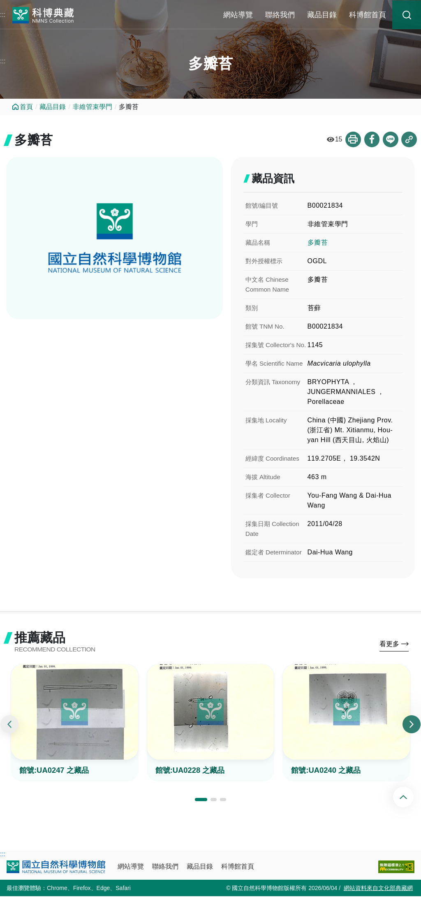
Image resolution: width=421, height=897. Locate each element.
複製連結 (409, 139)
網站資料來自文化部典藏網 (378, 888)
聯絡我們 (280, 15)
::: (2, 14)
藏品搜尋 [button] (406, 14)
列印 (352, 139)
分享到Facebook (371, 139)
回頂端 (410, 797)
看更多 (389, 644)
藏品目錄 (322, 15)
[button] (201, 800)
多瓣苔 (318, 242)
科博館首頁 (367, 15)
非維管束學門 (92, 106)
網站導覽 (238, 15)
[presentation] (9, 725)
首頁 (26, 106)
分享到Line (390, 139)
